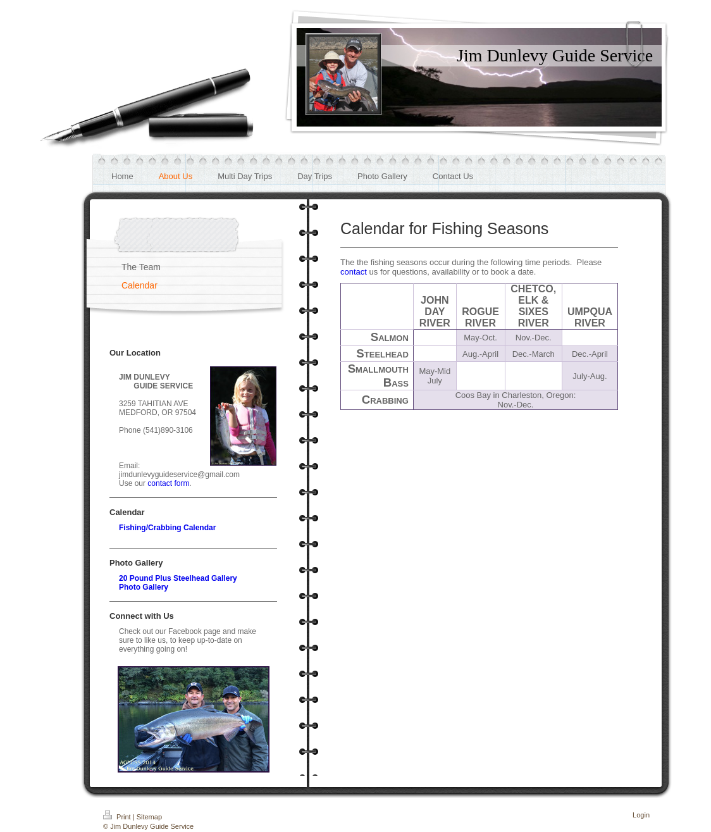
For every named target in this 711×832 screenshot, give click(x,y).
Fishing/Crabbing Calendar (167, 527)
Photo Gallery (143, 587)
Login (641, 815)
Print (118, 817)
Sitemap (149, 817)
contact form (168, 483)
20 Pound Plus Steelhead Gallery (178, 578)
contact (353, 271)
